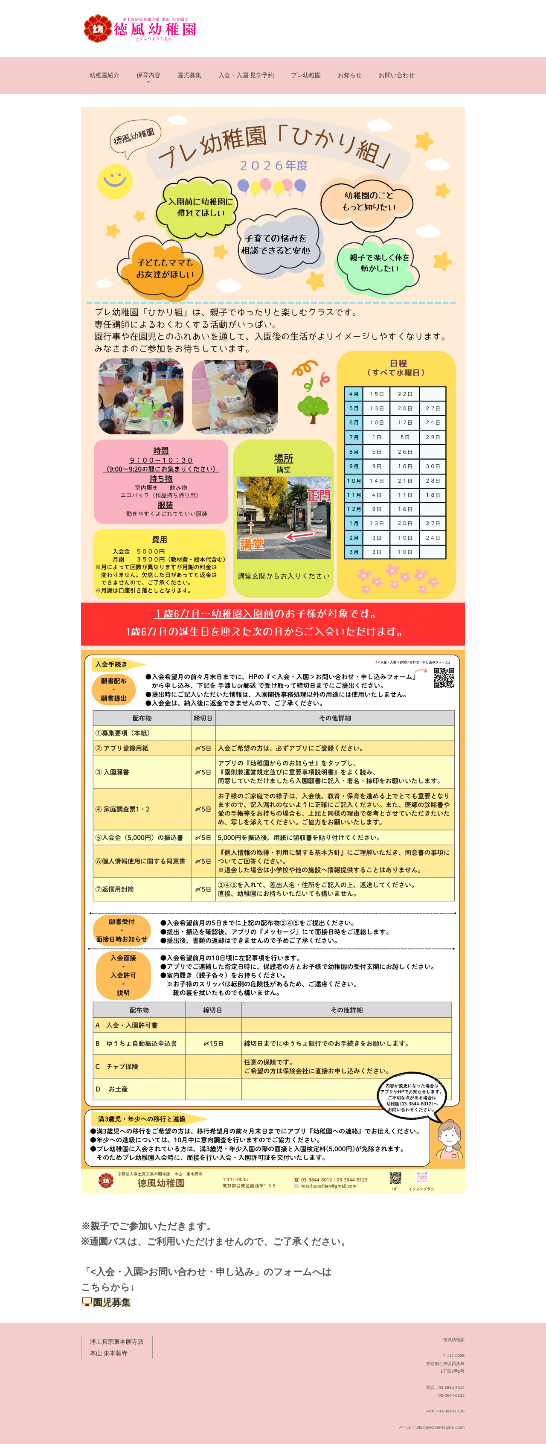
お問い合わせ (397, 75)
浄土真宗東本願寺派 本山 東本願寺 (117, 1347)
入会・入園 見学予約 (246, 75)
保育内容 (148, 75)
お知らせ (350, 75)
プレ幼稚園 (306, 75)
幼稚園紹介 (104, 75)
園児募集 (189, 75)
